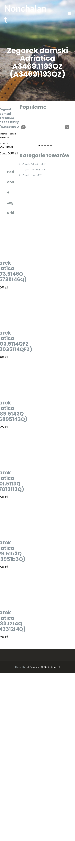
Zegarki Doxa (32, 175)
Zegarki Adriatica (34, 163)
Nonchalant (25, 13)
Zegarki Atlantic (33, 169)
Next (67, 127)
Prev (23, 127)
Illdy (24, 667)
